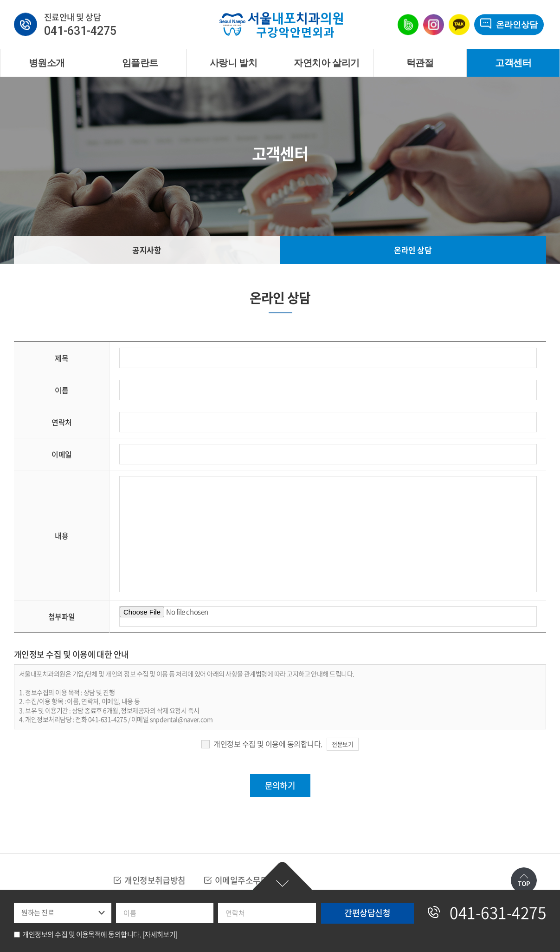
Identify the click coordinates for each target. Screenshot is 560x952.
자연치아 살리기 (326, 63)
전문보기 (342, 744)
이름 (61, 390)
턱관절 (419, 63)
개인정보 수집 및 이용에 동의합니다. (267, 743)
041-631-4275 (80, 31)
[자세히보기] (160, 934)
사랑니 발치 (233, 63)
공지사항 (146, 250)
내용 (61, 535)
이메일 (61, 454)
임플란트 (140, 63)
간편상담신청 (282, 877)
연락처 (61, 422)
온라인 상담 (412, 250)
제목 (61, 358)
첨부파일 (61, 616)
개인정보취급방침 (155, 880)
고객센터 (513, 63)
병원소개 (47, 63)
